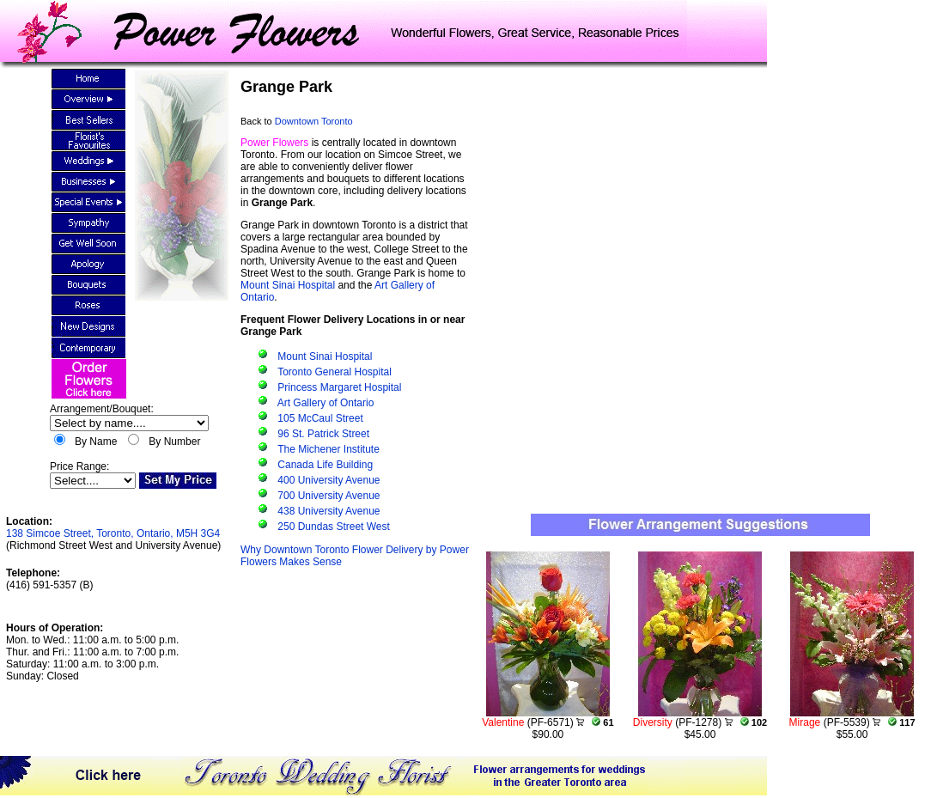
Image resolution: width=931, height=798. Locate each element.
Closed (62, 676)
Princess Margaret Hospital (339, 387)
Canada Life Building (325, 465)
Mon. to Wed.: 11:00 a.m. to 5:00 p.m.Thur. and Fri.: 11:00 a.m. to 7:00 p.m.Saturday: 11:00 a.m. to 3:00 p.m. (92, 652)
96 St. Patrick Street (323, 434)
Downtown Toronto (314, 121)
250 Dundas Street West (333, 527)
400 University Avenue (328, 480)
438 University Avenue (328, 511)
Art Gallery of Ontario (325, 403)
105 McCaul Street (319, 418)
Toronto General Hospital (334, 372)
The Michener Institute (328, 449)
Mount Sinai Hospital (287, 285)
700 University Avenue (328, 496)
